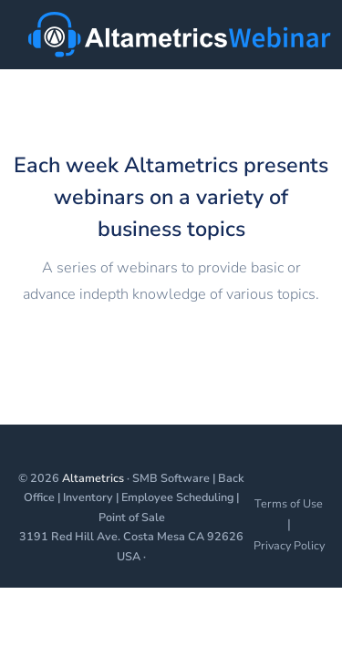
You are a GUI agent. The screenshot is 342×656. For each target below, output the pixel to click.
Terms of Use (288, 503)
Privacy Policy (289, 545)
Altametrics (93, 478)
